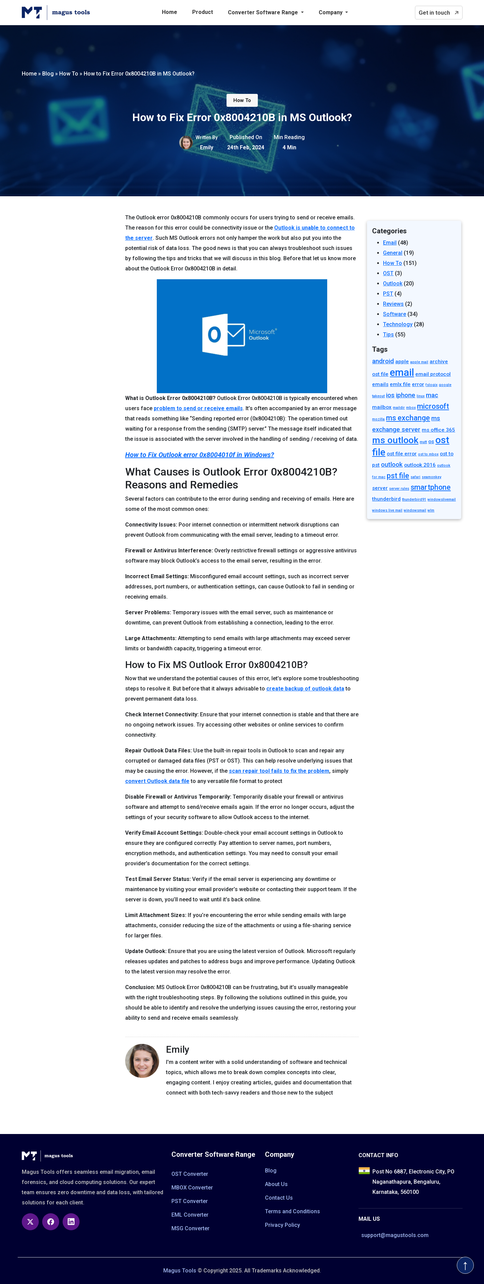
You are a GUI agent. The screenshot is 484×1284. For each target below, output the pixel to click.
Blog (271, 1170)
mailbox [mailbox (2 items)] (381, 407)
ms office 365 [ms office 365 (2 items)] (438, 430)
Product (202, 12)
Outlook (392, 283)
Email (390, 242)
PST (388, 293)
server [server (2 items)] (380, 488)
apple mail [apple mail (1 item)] (419, 362)
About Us (276, 1184)
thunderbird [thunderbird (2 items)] (386, 499)
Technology (398, 324)
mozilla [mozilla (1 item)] (378, 419)
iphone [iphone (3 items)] (405, 395)
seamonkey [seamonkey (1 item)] (431, 477)
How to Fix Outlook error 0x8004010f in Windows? (199, 455)
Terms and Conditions (292, 1211)
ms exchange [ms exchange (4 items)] (408, 418)
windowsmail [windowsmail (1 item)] (415, 510)
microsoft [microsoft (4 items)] (433, 406)
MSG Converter (190, 1228)
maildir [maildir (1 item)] (399, 407)
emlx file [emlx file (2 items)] (400, 384)
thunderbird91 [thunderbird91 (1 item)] (414, 499)
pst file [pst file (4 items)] (398, 475)
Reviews (393, 304)
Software (394, 314)
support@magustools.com (395, 1235)
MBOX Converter (192, 1187)
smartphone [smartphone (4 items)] (431, 487)
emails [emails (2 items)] (380, 384)
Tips (388, 334)
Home (169, 12)
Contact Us (279, 1198)
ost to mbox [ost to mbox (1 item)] (428, 454)
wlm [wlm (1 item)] (431, 510)
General (392, 253)
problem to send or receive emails (198, 408)
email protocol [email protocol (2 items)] (433, 374)
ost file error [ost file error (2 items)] (402, 454)
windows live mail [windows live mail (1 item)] (387, 510)
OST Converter (189, 1174)
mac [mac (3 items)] (432, 395)
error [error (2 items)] (418, 384)
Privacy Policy (282, 1225)
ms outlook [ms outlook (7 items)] (395, 440)
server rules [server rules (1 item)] (399, 488)
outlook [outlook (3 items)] (392, 464)
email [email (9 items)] (402, 372)
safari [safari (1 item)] (415, 477)
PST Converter (189, 1201)
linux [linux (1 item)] (420, 396)
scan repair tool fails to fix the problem (279, 771)
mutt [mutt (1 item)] (423, 442)
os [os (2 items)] (431, 441)
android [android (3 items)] (383, 361)
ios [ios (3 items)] (390, 395)
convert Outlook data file (157, 781)
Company (331, 12)
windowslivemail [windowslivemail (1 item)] (442, 499)
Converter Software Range (263, 12)
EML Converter (189, 1215)
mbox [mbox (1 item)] (411, 407)
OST (388, 273)
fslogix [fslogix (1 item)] (431, 385)
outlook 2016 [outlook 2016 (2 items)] (420, 465)
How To (242, 100)
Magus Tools (179, 1270)
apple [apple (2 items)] (402, 361)
